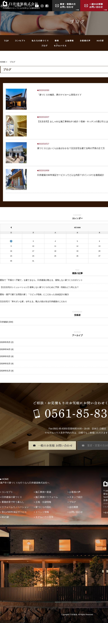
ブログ (72, 502)
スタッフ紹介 (76, 497)
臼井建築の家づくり (12, 497)
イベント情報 (42, 512)
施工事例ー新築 (43, 492)
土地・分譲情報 (43, 502)
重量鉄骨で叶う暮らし (13, 502)
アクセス (28, 6)
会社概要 (18, 6)
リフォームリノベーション (15, 507)
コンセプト (7, 492)
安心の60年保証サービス (14, 512)
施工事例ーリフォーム (46, 497)
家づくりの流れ (43, 507)
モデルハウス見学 (44, 517)
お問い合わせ (76, 512)
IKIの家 (5, 517)
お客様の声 (74, 492)
